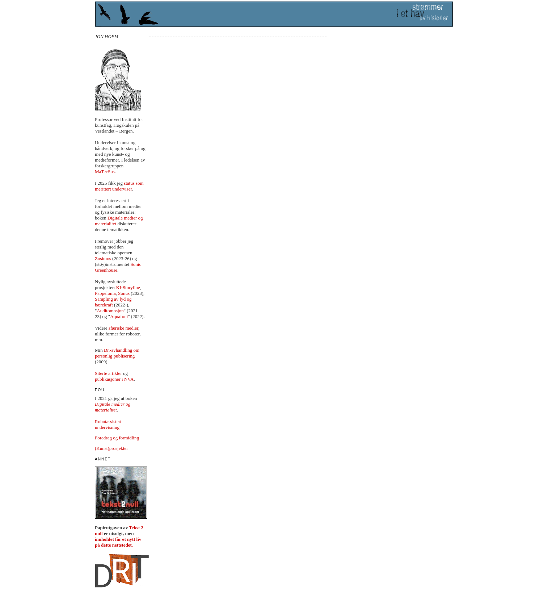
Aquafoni (119, 316)
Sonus (124, 293)
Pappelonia (105, 293)
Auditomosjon (110, 310)
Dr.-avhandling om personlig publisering (117, 353)
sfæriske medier (123, 328)
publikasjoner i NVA (114, 379)
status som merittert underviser (119, 186)
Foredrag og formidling (117, 437)
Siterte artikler (108, 373)
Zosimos (103, 258)
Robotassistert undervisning (108, 424)
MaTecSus (105, 171)
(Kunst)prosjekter (111, 448)
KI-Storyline (128, 287)
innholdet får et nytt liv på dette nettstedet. (118, 542)
